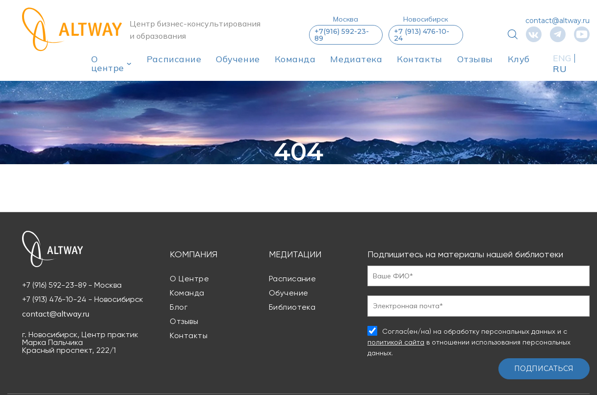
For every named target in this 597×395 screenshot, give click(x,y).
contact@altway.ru (557, 20)
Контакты (419, 59)
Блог (178, 307)
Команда (295, 59)
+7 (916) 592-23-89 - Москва (72, 285)
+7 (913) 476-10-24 (421, 35)
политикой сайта (395, 342)
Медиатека (356, 59)
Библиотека (292, 307)
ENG (562, 58)
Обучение (238, 59)
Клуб (519, 59)
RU (560, 68)
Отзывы (475, 59)
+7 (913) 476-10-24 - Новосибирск (82, 299)
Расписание (174, 59)
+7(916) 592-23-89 (341, 35)
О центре (107, 63)
